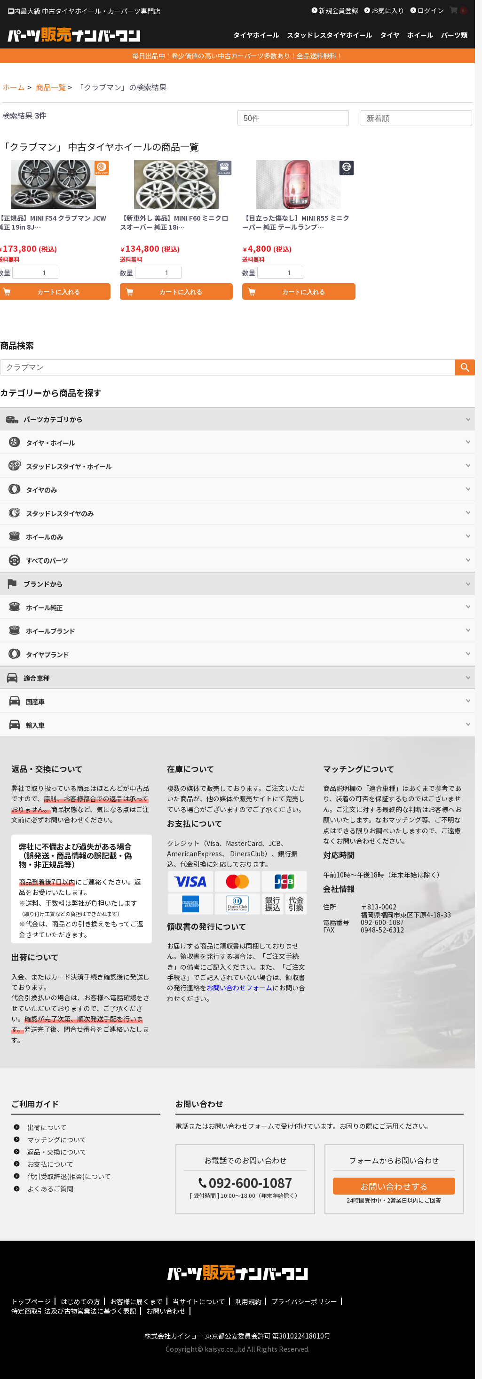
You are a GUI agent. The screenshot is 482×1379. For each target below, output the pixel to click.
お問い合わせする (394, 1186)
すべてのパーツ (47, 560)
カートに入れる (180, 291)
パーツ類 (454, 35)
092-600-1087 (250, 1182)
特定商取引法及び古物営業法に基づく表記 (73, 1311)
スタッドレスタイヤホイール (329, 35)
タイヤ (390, 35)
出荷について (47, 1127)
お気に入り (387, 10)
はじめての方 (80, 1301)
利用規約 (248, 1301)
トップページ (31, 1301)
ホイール (420, 35)
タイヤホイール (256, 35)
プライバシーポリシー (304, 1301)
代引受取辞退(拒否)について (69, 1176)
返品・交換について (57, 1152)
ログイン (430, 10)
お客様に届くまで (136, 1301)
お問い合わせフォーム (239, 987)
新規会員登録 (337, 10)
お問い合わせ (166, 1311)
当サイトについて (199, 1301)
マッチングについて (57, 1139)
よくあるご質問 (50, 1188)
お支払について (50, 1164)
